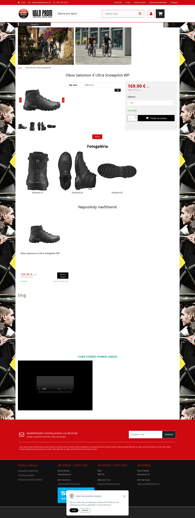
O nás (127, 2)
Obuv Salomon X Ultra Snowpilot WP (40, 253)
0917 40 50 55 (62, 2)
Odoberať (169, 434)
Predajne (174, 2)
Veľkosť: (132, 96)
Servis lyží (118, 2)
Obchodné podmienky (158, 2)
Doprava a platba (26, 475)
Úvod (23, 2)
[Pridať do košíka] (156, 118)
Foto (97, 136)
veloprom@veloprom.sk (41, 2)
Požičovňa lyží (139, 2)
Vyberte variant (63, 275)
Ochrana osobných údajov (30, 479)
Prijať (74, 510)
